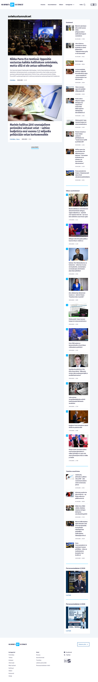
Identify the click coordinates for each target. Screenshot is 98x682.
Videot (61, 5)
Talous (18, 139)
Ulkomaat (11, 663)
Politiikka (12, 80)
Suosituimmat (52, 5)
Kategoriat (70, 5)
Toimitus (38, 660)
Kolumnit (11, 673)
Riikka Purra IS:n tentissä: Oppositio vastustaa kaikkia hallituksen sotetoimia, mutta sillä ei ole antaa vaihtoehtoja (34, 62)
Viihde (10, 676)
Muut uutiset (12, 665)
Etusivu (43, 5)
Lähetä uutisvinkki (41, 663)
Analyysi (11, 660)
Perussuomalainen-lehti (43, 665)
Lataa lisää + (35, 147)
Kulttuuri (11, 668)
